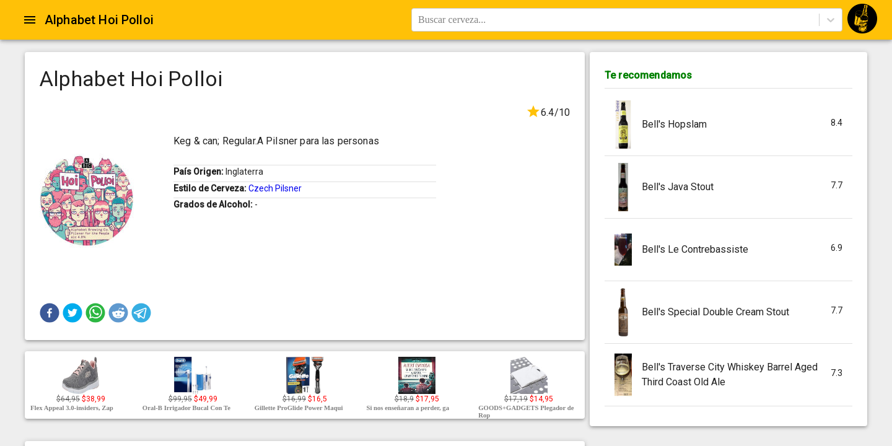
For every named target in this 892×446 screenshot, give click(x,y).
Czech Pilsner (275, 188)
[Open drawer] (30, 20)
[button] (49, 313)
